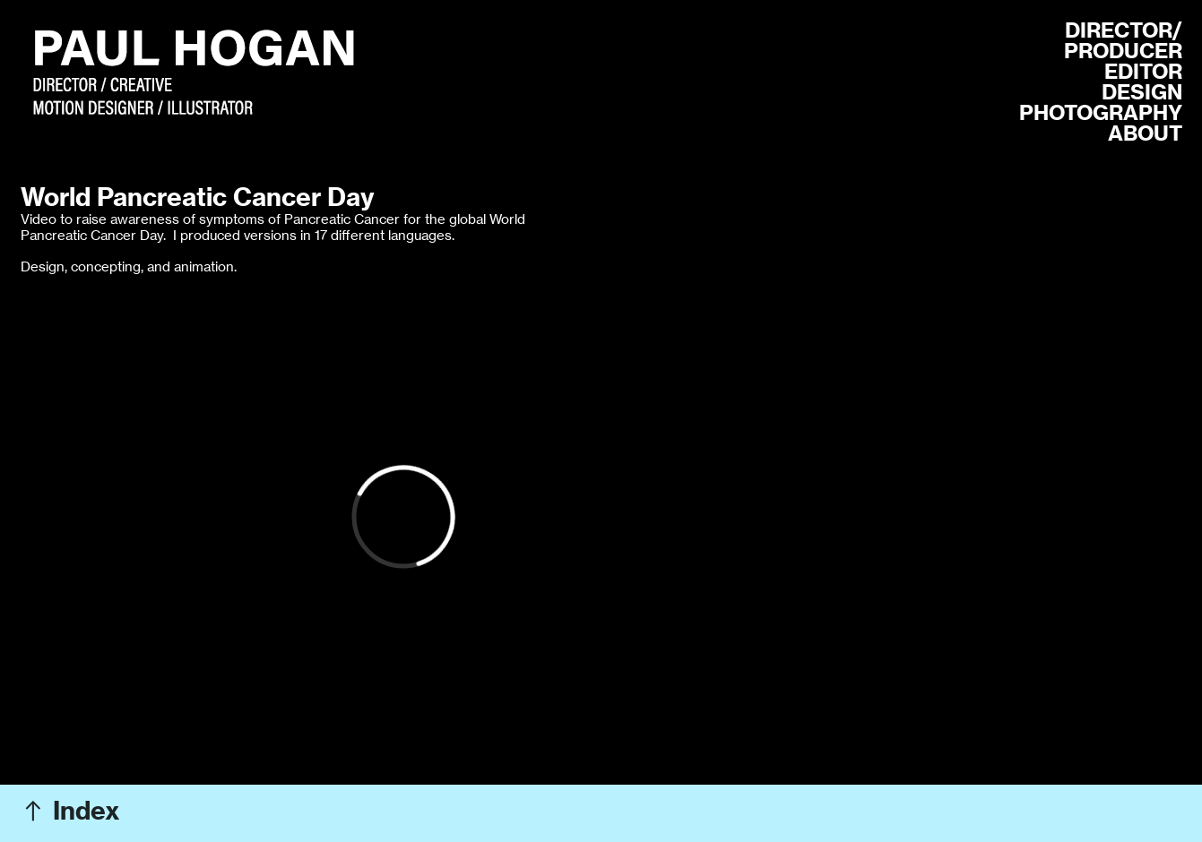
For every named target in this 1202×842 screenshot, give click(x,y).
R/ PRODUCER (1123, 40)
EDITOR (1143, 71)
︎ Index (70, 810)
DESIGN (1142, 92)
